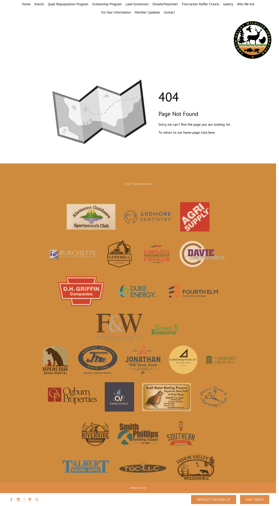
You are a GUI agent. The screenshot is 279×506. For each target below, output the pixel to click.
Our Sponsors (138, 185)
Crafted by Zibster (138, 487)
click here (208, 132)
